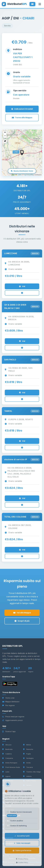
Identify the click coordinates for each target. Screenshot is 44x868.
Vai (22, 286)
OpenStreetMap (29, 175)
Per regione (8, 705)
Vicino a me (8, 698)
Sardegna (28, 758)
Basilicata (7, 749)
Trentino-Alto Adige (32, 772)
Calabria (7, 754)
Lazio (5, 772)
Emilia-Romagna (9, 763)
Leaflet (18, 175)
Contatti (6, 806)
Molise (27, 745)
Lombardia (7, 781)
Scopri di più (22, 621)
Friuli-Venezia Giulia (11, 767)
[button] (22, 152)
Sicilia (27, 763)
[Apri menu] (39, 4)
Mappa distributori (10, 702)
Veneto (27, 785)
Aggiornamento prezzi (12, 720)
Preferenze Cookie (11, 828)
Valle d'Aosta (29, 781)
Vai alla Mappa (22, 612)
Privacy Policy (9, 821)
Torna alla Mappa (22, 117)
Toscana (28, 767)
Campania (7, 758)
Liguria (6, 776)
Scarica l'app (9, 731)
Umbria (27, 776)
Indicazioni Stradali (22, 109)
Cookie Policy (9, 825)
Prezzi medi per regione (13, 717)
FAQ (5, 802)
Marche (6, 785)
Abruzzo (6, 745)
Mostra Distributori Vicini (22, 171)
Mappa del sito (9, 832)
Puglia (27, 754)
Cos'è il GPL (8, 799)
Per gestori (8, 810)
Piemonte (28, 749)
